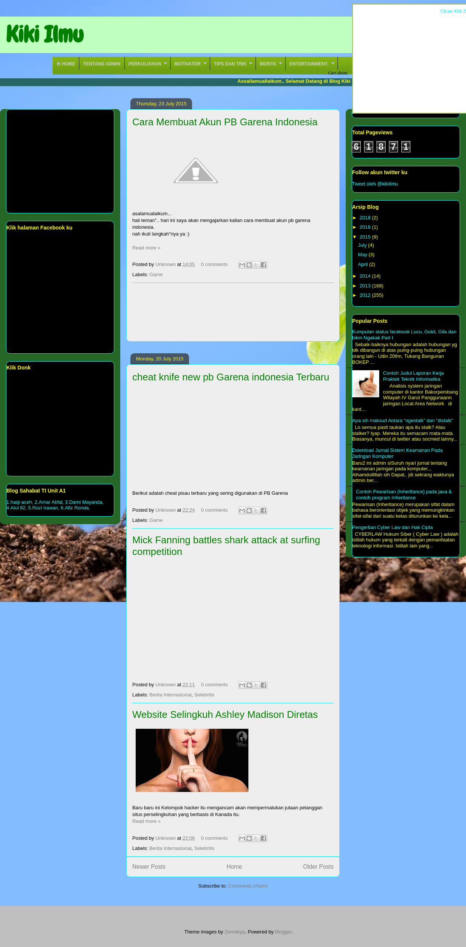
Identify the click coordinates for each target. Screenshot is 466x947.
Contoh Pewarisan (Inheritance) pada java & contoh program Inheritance (404, 494)
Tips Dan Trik (230, 64)
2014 (366, 276)
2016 (366, 227)
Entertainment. (308, 64)
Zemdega (234, 932)
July (363, 245)
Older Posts (318, 866)
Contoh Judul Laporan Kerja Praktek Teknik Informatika (413, 376)
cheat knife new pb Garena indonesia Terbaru (230, 377)
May (363, 254)
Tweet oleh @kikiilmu (375, 184)
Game (156, 274)
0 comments (214, 264)
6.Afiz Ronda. (75, 508)
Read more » (146, 248)
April (363, 264)
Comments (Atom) (248, 886)
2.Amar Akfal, (50, 502)
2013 (366, 286)
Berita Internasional (171, 695)
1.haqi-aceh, (19, 502)
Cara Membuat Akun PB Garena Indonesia (225, 122)
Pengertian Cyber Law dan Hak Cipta (392, 527)
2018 (366, 217)
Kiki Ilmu (44, 34)
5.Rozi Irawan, (43, 508)
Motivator (187, 64)
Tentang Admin (101, 64)
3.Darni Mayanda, (84, 502)
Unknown (166, 264)
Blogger (283, 932)
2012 (366, 295)
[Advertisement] (233, 312)
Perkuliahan (145, 64)
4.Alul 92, (16, 508)
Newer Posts (148, 866)
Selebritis (204, 695)
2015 (366, 237)
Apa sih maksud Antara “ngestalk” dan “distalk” (402, 420)
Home (65, 64)
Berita (268, 64)
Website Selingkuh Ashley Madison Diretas (225, 714)
